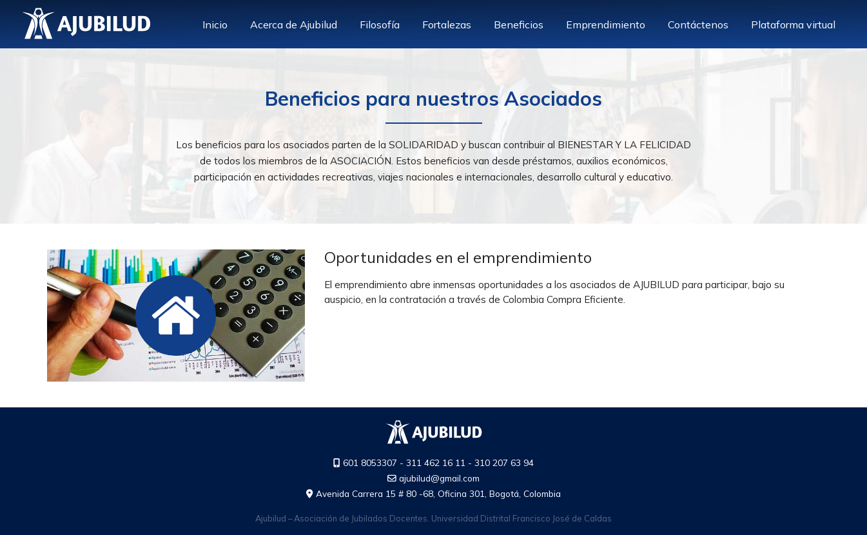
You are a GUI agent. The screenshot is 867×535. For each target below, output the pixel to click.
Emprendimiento (605, 24)
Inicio (215, 24)
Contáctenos (698, 24)
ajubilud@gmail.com (433, 477)
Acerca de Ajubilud (293, 24)
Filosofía (380, 24)
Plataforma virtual (793, 24)
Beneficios (518, 24)
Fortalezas (446, 24)
